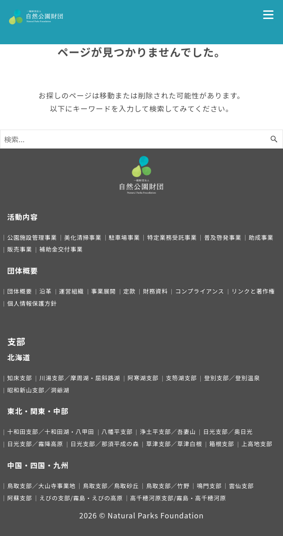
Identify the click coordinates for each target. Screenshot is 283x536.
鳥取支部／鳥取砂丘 (111, 485)
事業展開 (103, 291)
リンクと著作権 (253, 291)
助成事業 (261, 237)
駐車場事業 (124, 237)
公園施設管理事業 (32, 237)
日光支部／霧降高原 (35, 443)
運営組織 (71, 291)
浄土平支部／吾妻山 (168, 431)
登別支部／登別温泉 (232, 377)
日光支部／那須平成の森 (105, 443)
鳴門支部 (209, 485)
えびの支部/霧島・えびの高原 (81, 498)
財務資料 (155, 291)
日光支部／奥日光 (228, 431)
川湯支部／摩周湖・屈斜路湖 (79, 377)
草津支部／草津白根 (174, 443)
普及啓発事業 (222, 237)
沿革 (45, 291)
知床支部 (19, 377)
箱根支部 (221, 443)
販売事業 (19, 249)
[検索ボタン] (274, 139)
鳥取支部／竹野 (167, 485)
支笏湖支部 (181, 377)
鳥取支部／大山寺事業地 (41, 485)
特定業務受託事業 (172, 237)
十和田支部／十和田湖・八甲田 (50, 431)
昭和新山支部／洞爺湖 (38, 390)
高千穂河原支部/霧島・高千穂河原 (178, 498)
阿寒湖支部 (143, 377)
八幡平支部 (117, 431)
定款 (129, 291)
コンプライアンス (199, 291)
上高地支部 (257, 443)
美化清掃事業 (83, 237)
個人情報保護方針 (32, 303)
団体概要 (19, 291)
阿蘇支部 (19, 498)
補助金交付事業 (61, 249)
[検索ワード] (141, 139)
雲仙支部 (241, 485)
